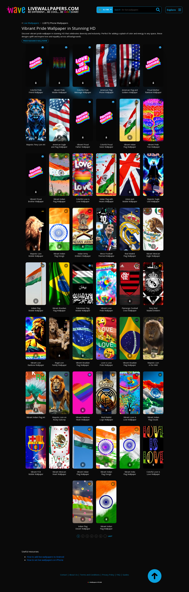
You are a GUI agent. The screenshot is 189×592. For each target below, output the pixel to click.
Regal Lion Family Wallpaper (59, 363)
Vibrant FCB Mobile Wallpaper (35, 473)
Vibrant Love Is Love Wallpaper (129, 418)
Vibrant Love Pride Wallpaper (106, 309)
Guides (126, 574)
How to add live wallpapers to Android (45, 556)
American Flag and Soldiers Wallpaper (130, 91)
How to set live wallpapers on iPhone (45, 560)
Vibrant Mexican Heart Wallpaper (59, 473)
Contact (63, 574)
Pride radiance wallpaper (35, 41)
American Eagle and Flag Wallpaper (59, 145)
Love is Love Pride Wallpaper (106, 363)
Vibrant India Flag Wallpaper (130, 473)
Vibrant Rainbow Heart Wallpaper (83, 418)
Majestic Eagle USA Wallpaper (153, 200)
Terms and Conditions (90, 574)
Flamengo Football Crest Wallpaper (130, 309)
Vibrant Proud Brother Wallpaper (36, 200)
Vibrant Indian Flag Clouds (153, 418)
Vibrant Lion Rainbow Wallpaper (36, 363)
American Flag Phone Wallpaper (106, 91)
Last (110, 536)
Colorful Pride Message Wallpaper (82, 91)
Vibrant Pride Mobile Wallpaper (59, 91)
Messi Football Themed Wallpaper (106, 254)
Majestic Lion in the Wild (153, 363)
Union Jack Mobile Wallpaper (129, 200)
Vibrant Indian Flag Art (36, 417)
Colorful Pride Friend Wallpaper (36, 91)
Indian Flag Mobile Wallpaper (35, 309)
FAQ (118, 574)
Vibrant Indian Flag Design (59, 254)
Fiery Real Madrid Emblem (153, 309)
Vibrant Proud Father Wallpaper (83, 145)
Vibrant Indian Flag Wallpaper (130, 145)
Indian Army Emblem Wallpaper (83, 254)
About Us (73, 574)
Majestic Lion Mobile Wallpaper (35, 254)
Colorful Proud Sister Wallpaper (106, 145)
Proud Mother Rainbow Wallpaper (153, 91)
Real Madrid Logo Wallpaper (106, 418)
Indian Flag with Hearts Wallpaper (106, 200)
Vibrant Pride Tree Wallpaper (153, 145)
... (105, 536)
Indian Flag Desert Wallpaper (82, 527)
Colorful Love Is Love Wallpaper (83, 200)
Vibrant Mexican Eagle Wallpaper (153, 254)
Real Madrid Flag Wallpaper (130, 254)
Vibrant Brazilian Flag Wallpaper (59, 309)
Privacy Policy (108, 574)
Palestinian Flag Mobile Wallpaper (82, 309)
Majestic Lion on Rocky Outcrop (59, 418)
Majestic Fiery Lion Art (35, 144)
